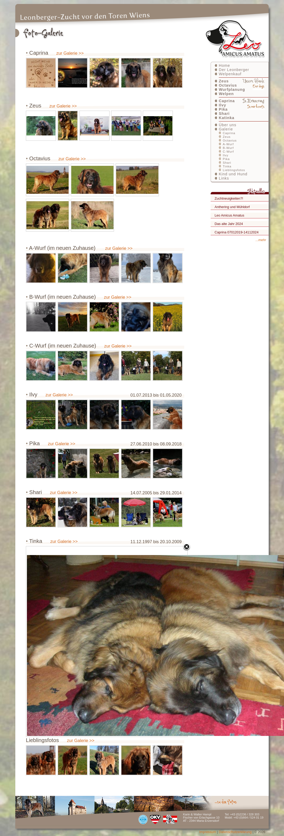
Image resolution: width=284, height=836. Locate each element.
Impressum (207, 832)
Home (224, 65)
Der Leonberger (234, 70)
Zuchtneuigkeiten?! (229, 198)
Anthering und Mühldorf (232, 207)
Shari (224, 113)
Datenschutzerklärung (235, 832)
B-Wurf (228, 147)
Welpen (226, 94)
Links (224, 178)
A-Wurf (228, 144)
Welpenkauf (230, 74)
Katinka (226, 118)
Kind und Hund (233, 174)
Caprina (227, 101)
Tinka (227, 166)
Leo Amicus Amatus (229, 215)
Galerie (226, 129)
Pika (223, 109)
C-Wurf (228, 151)
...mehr (260, 240)
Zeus (224, 81)
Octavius (228, 85)
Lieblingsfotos (234, 170)
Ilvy (222, 105)
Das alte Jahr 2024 (229, 224)
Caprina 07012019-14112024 (237, 232)
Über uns (227, 125)
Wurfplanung (232, 89)
